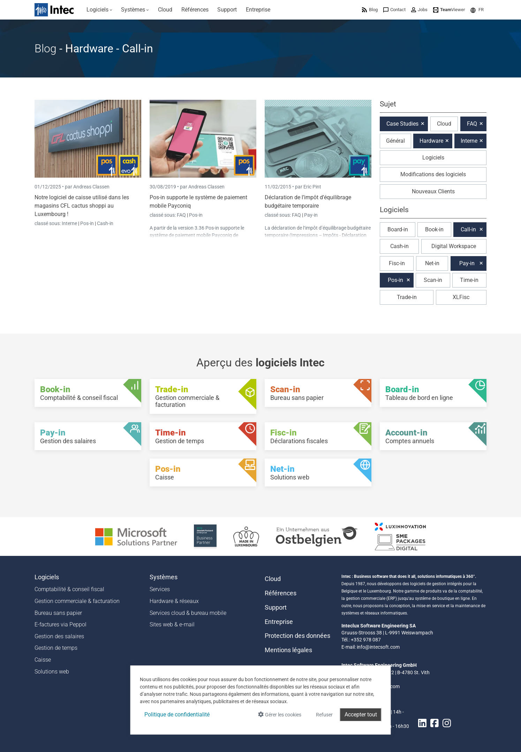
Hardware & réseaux (174, 601)
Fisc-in (397, 263)
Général (395, 140)
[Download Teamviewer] (449, 9)
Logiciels (433, 157)
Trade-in (407, 297)
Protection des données (297, 635)
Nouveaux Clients (433, 191)
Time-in (469, 280)
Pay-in (311, 215)
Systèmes (164, 577)
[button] (477, 9)
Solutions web (52, 671)
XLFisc (461, 297)
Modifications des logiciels (433, 174)
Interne (70, 223)
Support (276, 607)
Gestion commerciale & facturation (77, 601)
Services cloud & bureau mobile (188, 613)
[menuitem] (99, 10)
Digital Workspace (453, 246)
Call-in (468, 229)
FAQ (182, 215)
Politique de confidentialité (177, 714)
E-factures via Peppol (60, 624)
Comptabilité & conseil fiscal (69, 589)
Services (160, 589)
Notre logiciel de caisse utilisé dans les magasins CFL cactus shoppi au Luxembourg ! (82, 205)
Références (280, 593)
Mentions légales (288, 650)
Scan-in (433, 280)
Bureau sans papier (58, 613)
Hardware (431, 140)
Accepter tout (361, 714)
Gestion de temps (56, 648)
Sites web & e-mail (172, 624)
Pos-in (87, 223)
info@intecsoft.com (378, 647)
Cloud (444, 123)
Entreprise (279, 621)
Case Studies (402, 123)
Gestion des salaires (59, 636)
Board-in (397, 229)
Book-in (434, 229)
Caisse (43, 659)
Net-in (432, 263)
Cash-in (105, 223)
